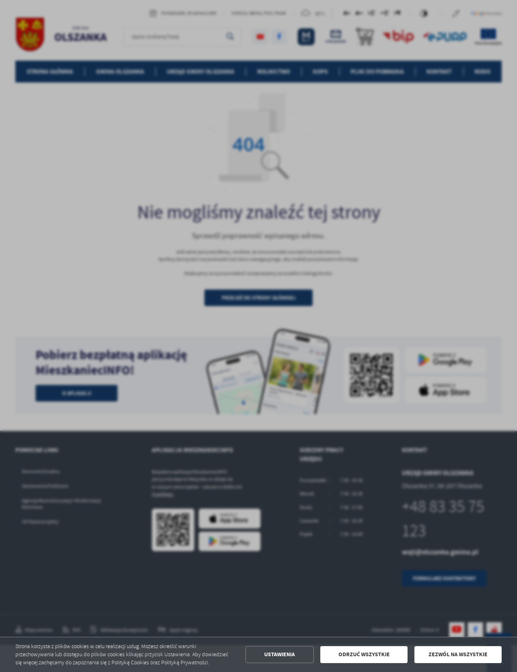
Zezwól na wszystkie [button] (458, 654)
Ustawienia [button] (279, 654)
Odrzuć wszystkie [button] (364, 654)
